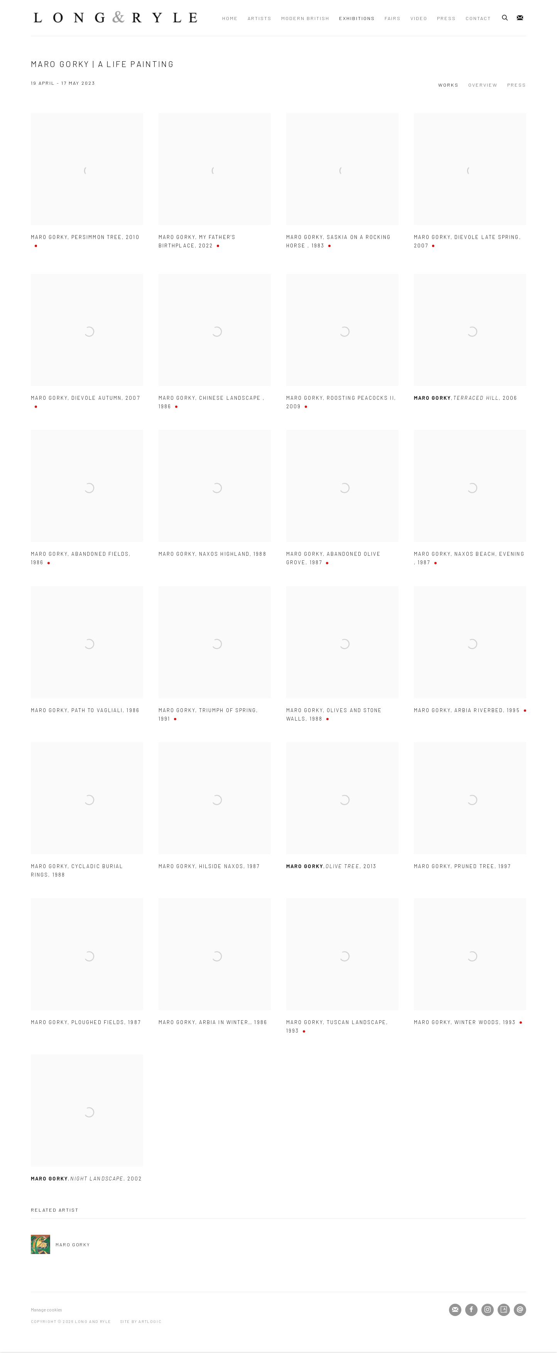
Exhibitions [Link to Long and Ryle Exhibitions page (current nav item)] (357, 18)
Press (516, 85)
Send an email (520, 1310)
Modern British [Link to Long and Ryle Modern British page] (305, 18)
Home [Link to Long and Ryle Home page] (230, 18)
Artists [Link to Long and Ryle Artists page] (260, 18)
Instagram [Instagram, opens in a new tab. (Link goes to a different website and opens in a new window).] (487, 1310)
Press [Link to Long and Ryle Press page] (446, 18)
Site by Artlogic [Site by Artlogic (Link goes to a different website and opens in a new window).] (141, 1321)
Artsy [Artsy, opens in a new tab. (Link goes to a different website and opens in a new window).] (504, 1310)
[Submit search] (505, 17)
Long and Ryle (116, 18)
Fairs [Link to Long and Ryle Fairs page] (393, 18)
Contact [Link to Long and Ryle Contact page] (478, 18)
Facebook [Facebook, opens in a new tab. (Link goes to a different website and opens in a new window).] (471, 1310)
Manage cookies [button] (46, 1309)
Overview (483, 85)
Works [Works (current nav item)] (448, 85)
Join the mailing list (520, 18)
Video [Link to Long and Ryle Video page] (418, 18)
